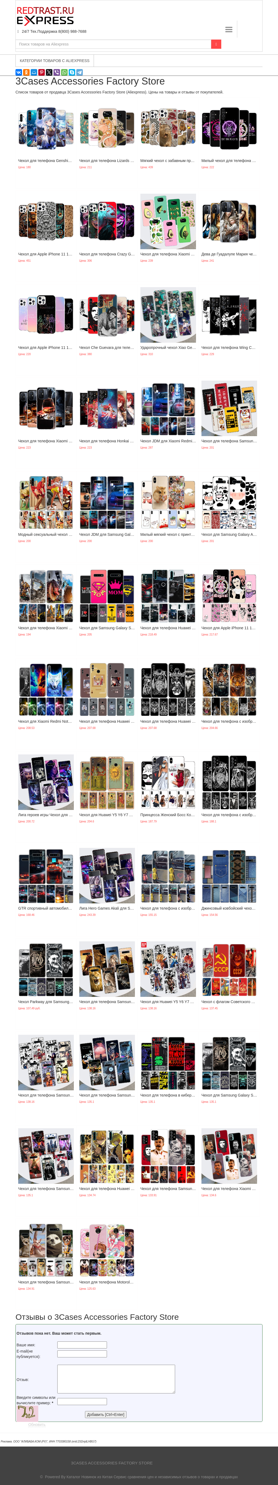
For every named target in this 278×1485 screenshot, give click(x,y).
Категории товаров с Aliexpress (55, 61)
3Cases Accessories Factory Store (112, 1463)
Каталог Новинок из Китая (89, 1477)
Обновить (36, 1424)
